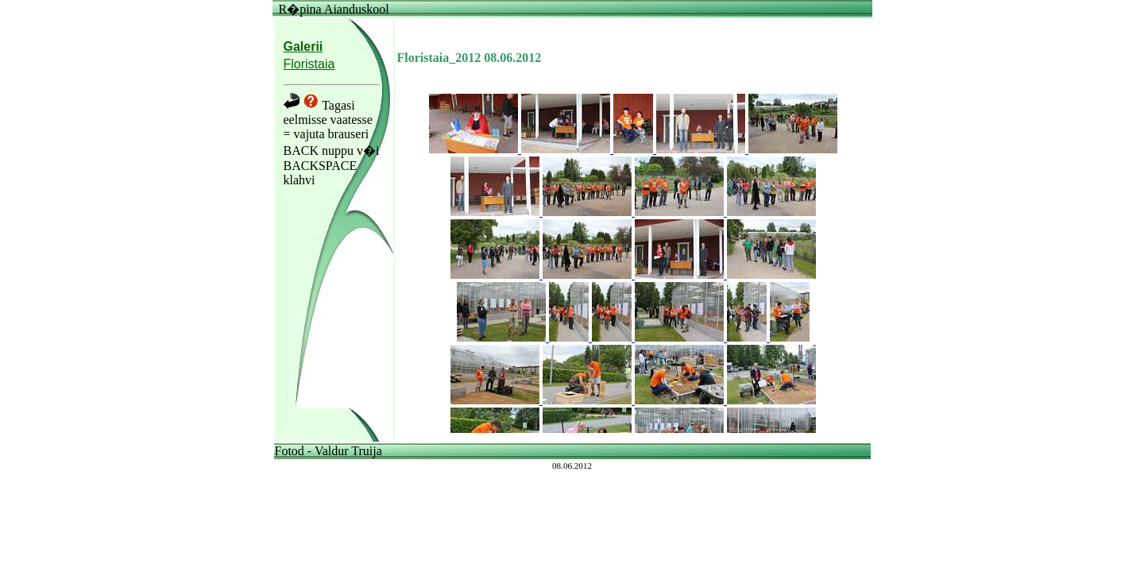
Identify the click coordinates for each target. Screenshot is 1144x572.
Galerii (303, 46)
